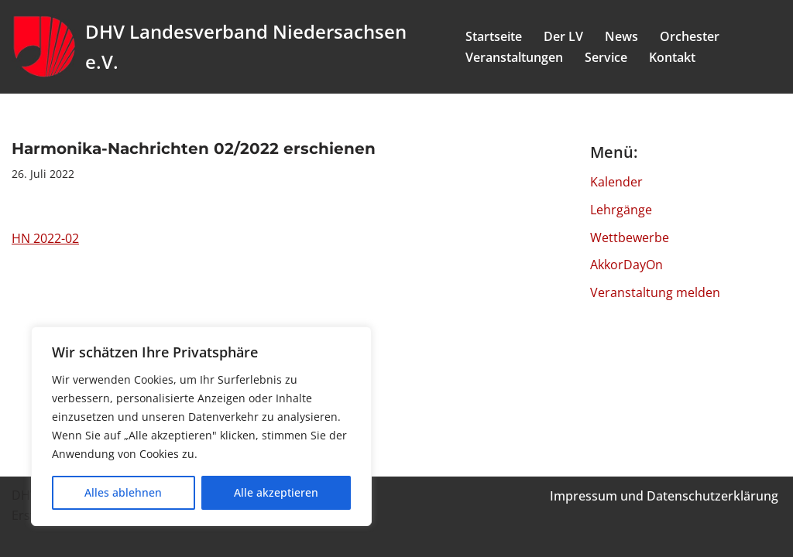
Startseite (493, 36)
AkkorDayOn (626, 264)
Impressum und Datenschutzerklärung (664, 495)
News (621, 36)
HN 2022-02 (45, 238)
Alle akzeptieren (276, 492)
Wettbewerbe (629, 237)
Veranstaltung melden (655, 292)
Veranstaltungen (514, 57)
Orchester (689, 36)
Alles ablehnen (123, 492)
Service (606, 57)
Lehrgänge (621, 209)
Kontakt (672, 57)
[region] (201, 426)
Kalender (616, 181)
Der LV (563, 36)
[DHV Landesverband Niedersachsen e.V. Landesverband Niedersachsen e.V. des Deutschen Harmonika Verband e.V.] (225, 47)
